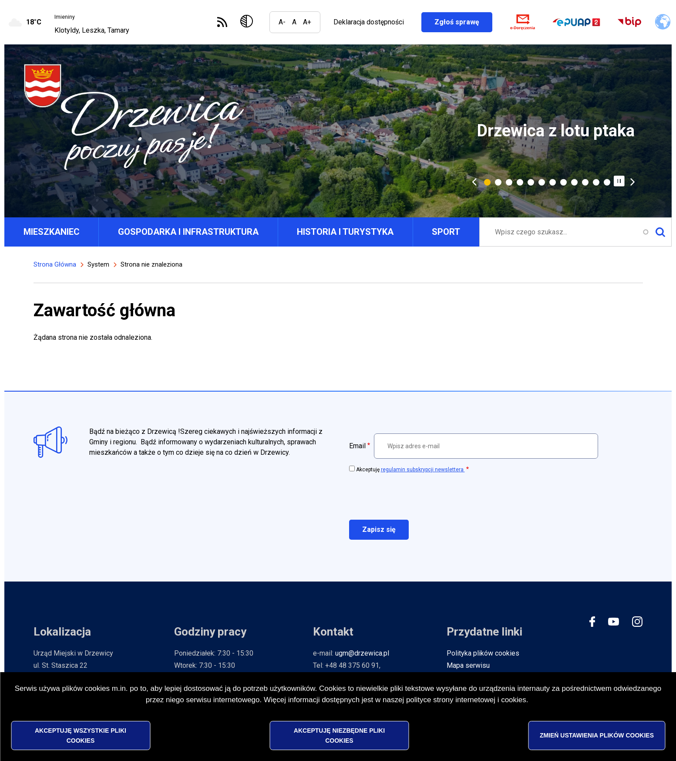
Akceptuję (410, 470)
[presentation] (415, 496)
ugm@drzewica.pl (362, 653)
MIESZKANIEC (52, 232)
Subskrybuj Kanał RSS (222, 22)
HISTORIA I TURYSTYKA (345, 232)
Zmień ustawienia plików (597, 735)
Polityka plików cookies (483, 653)
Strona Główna (55, 264)
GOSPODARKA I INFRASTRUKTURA (188, 232)
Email (357, 446)
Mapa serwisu (468, 665)
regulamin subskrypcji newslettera (423, 470)
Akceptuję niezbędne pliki (339, 735)
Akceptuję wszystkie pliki (80, 735)
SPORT (446, 232)
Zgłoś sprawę (463, 22)
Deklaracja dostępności (368, 22)
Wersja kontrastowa (248, 22)
